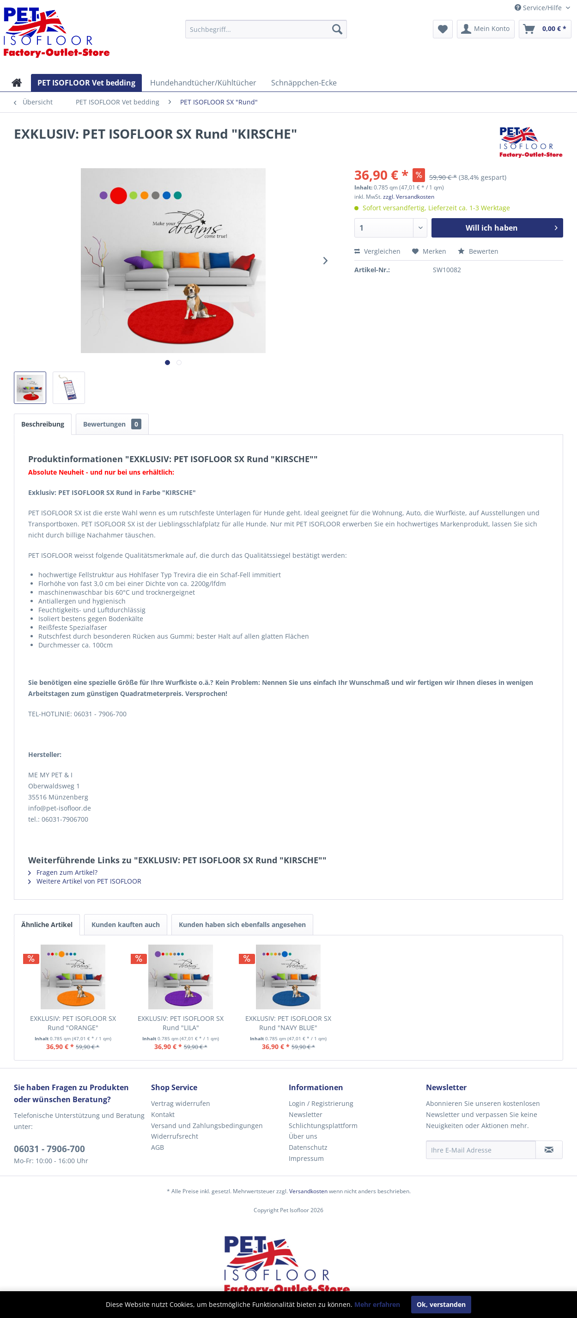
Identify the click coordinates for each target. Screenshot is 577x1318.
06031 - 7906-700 (49, 1149)
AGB (157, 1147)
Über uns (303, 1136)
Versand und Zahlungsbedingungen (207, 1125)
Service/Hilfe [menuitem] (539, 7)
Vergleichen (377, 251)
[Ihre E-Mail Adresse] (481, 1150)
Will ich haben (512, 226)
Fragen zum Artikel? (62, 872)
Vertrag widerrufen (180, 1103)
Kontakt (163, 1114)
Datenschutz (308, 1147)
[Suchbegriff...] (266, 29)
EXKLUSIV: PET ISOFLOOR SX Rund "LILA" (181, 1023)
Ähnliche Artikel (47, 924)
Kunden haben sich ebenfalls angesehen (242, 924)
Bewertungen (112, 424)
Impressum (306, 1158)
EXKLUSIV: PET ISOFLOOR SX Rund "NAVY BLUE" (288, 1023)
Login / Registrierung (321, 1103)
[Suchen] (337, 29)
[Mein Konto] (486, 29)
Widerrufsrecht (174, 1136)
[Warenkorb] (545, 29)
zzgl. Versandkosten (408, 197)
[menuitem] (266, 29)
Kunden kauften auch (125, 924)
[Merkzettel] (443, 29)
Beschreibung (42, 424)
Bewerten (478, 251)
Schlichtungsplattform (323, 1125)
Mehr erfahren (377, 1304)
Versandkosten (308, 1191)
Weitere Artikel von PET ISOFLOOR (84, 881)
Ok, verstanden (441, 1304)
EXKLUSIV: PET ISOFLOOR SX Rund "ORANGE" (73, 1023)
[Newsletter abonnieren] (549, 1150)
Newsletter (305, 1114)
